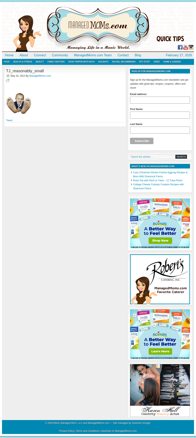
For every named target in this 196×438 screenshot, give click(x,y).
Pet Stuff (144, 62)
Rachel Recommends (124, 62)
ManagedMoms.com (48, 28)
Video (157, 62)
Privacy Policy (66, 431)
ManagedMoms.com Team (93, 55)
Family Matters (56, 62)
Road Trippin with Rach (81, 62)
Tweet (9, 120)
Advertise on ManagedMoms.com (119, 431)
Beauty (40, 62)
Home (9, 55)
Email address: (160, 98)
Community (60, 55)
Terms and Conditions (87, 431)
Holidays (103, 62)
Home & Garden (172, 62)
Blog (138, 55)
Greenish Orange (141, 423)
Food (7, 62)
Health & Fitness (22, 62)
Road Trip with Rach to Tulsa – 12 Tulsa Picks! (157, 180)
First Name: (160, 113)
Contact (123, 55)
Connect (40, 55)
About (24, 55)
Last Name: (160, 128)
